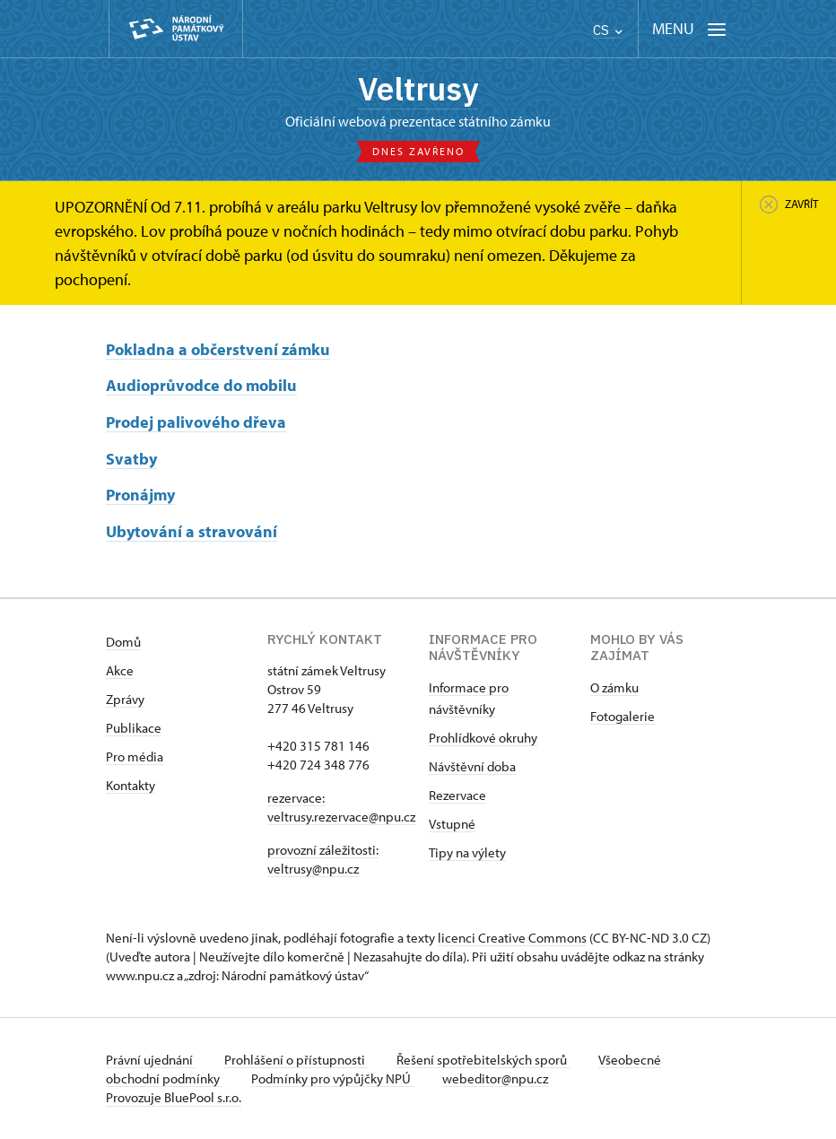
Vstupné (452, 823)
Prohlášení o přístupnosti (296, 1059)
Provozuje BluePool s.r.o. (173, 1097)
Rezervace (457, 795)
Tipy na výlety (467, 852)
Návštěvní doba (472, 766)
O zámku (614, 687)
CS (608, 30)
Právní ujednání (151, 1059)
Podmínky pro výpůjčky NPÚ (332, 1078)
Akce (120, 670)
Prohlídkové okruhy (483, 737)
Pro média (134, 756)
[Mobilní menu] (689, 29)
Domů (123, 641)
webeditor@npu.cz (495, 1078)
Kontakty (130, 785)
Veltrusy (418, 88)
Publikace (133, 727)
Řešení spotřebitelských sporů (483, 1059)
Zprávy (125, 699)
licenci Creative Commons (512, 937)
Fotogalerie (622, 716)
